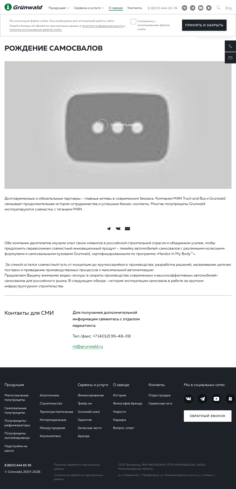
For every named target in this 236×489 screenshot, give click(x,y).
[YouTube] (200, 8)
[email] (127, 228)
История (119, 395)
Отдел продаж (160, 395)
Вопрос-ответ (123, 428)
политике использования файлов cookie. (35, 29)
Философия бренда (127, 403)
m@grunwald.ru (88, 346)
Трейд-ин (85, 403)
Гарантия (85, 420)
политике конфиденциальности (103, 25)
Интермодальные (53, 420)
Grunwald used (89, 411)
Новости (119, 411)
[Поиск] (218, 7)
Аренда (83, 436)
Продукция (14, 384)
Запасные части (90, 428)
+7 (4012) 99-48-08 (112, 335)
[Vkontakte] (184, 8)
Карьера (119, 420)
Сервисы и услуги (93, 384)
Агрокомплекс (50, 436)
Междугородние (52, 428)
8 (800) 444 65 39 (17, 465)
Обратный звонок (207, 416)
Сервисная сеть (160, 403)
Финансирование (91, 395)
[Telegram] (192, 8)
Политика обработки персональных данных (77, 466)
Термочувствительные (56, 411)
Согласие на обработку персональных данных (78, 477)
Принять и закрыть (204, 25)
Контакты (157, 384)
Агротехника (49, 395)
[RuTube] (209, 8)
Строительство (51, 403)
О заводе (121, 384)
